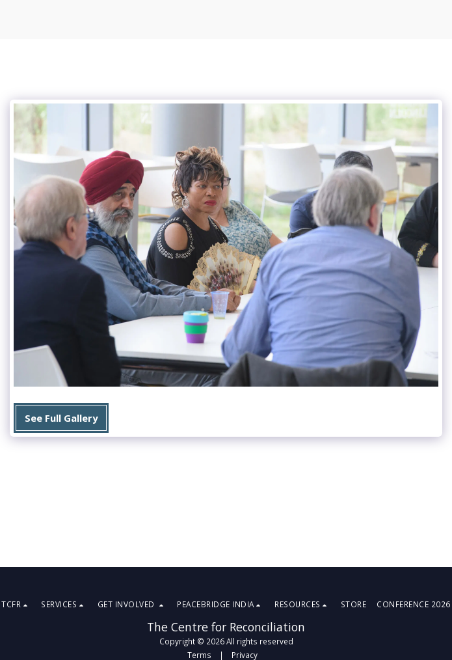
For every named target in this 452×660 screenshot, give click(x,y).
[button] (16, 605)
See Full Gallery (61, 417)
